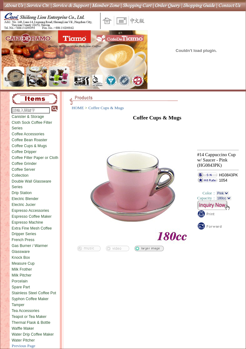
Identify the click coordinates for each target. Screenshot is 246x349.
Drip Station (22, 193)
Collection (20, 175)
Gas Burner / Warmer (30, 246)
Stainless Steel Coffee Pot (34, 293)
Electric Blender (25, 199)
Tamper (18, 305)
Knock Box (21, 257)
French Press (23, 240)
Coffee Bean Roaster (29, 140)
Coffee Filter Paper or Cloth (35, 158)
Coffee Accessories (28, 134)
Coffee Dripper (24, 152)
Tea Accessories (26, 311)
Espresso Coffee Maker (32, 216)
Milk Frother (22, 269)
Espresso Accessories (30, 210)
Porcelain (20, 281)
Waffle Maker (23, 328)
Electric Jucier (24, 204)
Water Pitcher (23, 340)
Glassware (21, 251)
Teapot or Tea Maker (29, 316)
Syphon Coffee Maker (30, 299)
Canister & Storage (28, 116)
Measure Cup (23, 263)
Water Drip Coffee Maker (33, 334)
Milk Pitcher (22, 275)
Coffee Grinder (24, 163)
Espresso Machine (27, 222)
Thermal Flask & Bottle (31, 322)
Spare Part (21, 287)
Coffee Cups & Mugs (29, 146)
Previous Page (23, 345)
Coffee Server (23, 169)
